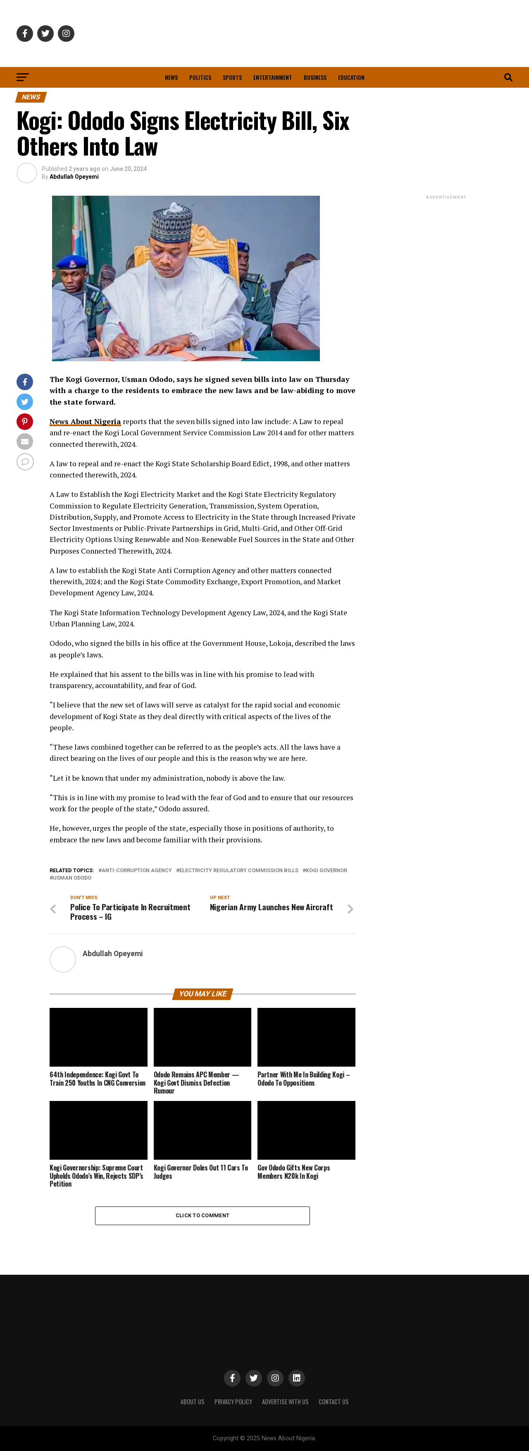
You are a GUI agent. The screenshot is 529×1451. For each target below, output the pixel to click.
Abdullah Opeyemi (74, 176)
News (171, 77)
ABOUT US (193, 1401)
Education (351, 77)
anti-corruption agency (137, 870)
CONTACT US (334, 1401)
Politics (200, 77)
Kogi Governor (326, 870)
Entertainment (272, 77)
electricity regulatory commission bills (238, 870)
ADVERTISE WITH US (285, 1401)
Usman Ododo (72, 878)
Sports (232, 77)
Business (315, 77)
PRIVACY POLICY (233, 1401)
